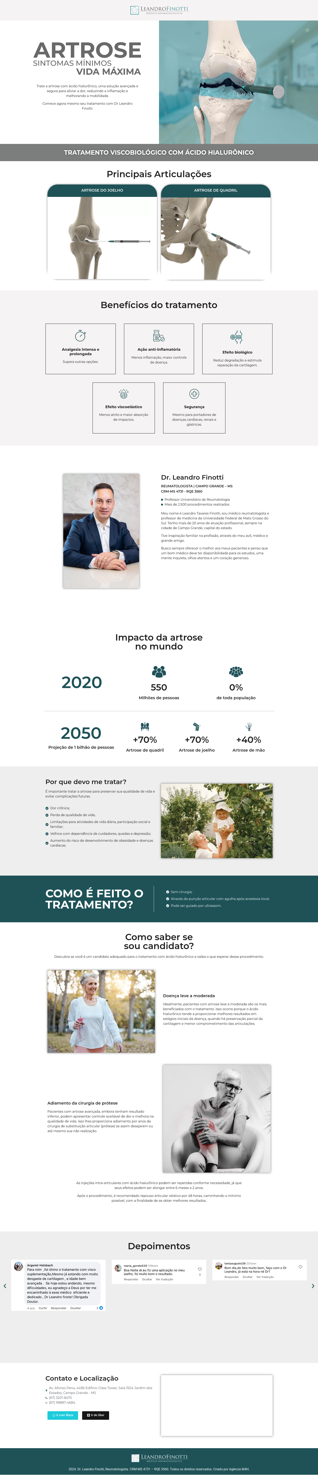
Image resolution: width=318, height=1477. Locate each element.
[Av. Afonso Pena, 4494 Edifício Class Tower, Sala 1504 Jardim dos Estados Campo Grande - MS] (217, 1407)
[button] (5, 1287)
